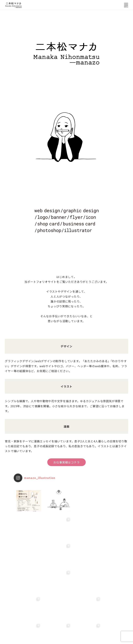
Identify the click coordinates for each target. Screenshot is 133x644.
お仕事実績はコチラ (66, 462)
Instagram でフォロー (67, 626)
